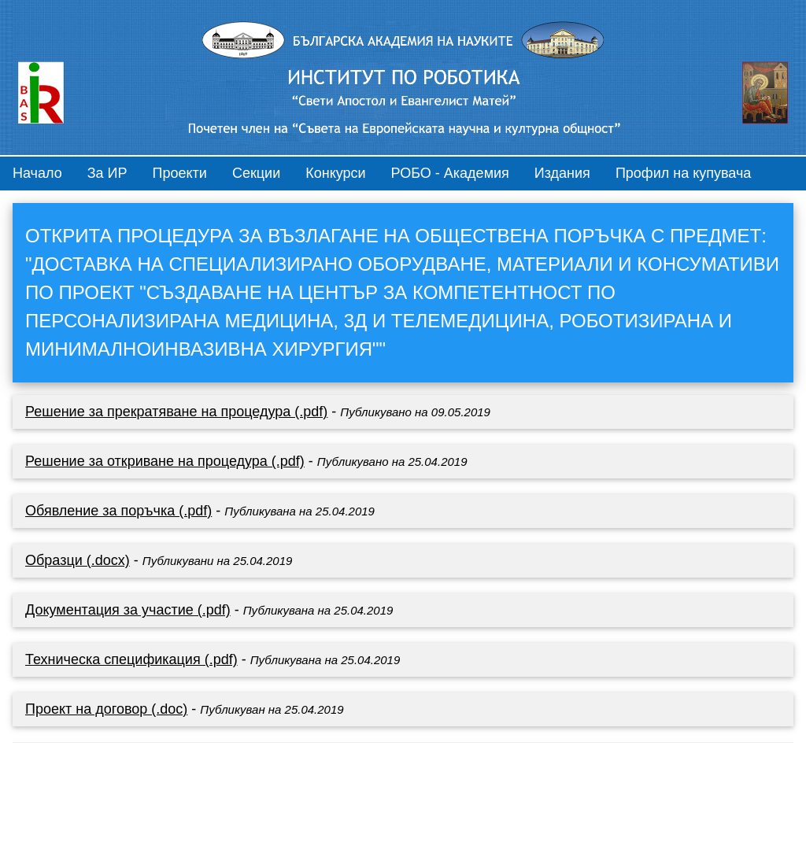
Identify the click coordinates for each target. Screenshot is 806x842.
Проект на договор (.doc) (106, 709)
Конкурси (335, 173)
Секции (256, 173)
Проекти (180, 173)
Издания (562, 173)
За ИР (107, 173)
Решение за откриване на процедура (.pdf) (165, 461)
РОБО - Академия (450, 173)
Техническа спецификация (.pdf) (131, 659)
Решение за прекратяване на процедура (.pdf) (176, 411)
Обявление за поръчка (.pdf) (118, 511)
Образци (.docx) (77, 560)
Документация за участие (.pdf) (128, 610)
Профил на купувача (683, 173)
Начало (37, 173)
